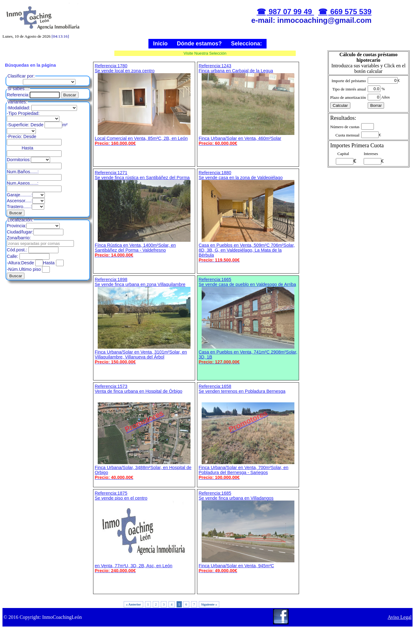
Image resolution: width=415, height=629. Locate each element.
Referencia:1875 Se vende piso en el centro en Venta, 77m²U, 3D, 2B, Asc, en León (144, 532)
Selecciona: (246, 43)
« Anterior (133, 604)
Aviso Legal (400, 617)
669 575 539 (349, 11)
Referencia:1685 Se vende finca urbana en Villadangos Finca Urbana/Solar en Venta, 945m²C (248, 532)
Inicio (160, 43)
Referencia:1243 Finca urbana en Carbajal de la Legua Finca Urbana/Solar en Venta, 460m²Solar (248, 104)
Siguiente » (209, 604)
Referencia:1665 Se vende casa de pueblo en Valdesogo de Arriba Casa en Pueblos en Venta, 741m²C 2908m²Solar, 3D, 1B (248, 320)
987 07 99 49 (290, 11)
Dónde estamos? (199, 43)
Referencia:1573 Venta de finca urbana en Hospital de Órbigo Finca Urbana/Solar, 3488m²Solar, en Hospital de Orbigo (144, 432)
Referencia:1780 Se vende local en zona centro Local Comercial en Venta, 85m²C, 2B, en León (144, 104)
